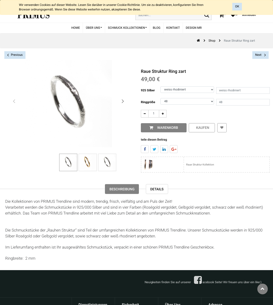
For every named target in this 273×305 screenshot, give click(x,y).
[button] (221, 127)
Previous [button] (15, 55)
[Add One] (163, 114)
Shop (212, 41)
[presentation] (14, 101)
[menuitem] (75, 28)
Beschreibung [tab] (122, 189)
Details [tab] (157, 189)
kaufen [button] (201, 128)
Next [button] (260, 55)
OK (237, 6)
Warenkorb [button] (166, 128)
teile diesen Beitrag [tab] (154, 139)
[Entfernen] (144, 114)
